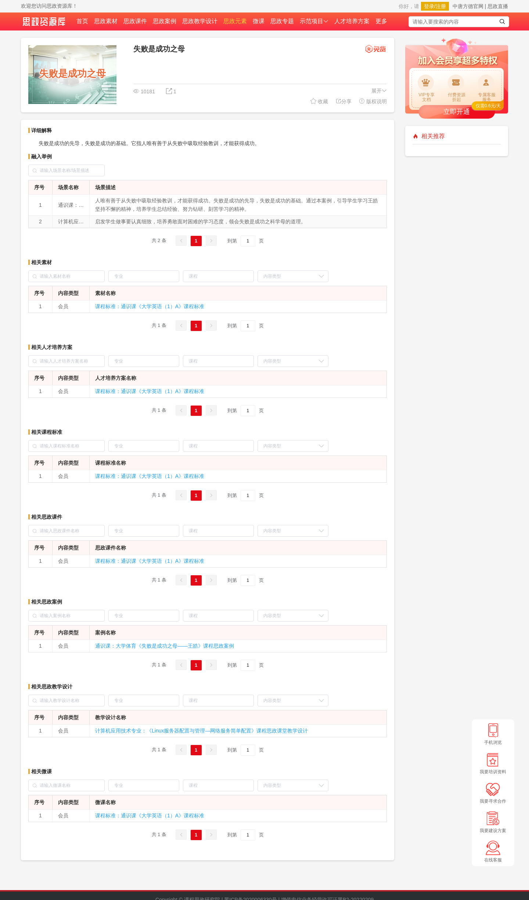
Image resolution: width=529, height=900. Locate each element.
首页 (82, 21)
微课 (258, 21)
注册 (441, 6)
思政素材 (106, 21)
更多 (381, 21)
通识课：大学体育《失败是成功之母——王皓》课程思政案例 (164, 646)
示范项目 (314, 21)
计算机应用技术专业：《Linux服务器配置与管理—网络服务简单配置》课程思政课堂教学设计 (201, 731)
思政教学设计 (199, 21)
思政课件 (135, 21)
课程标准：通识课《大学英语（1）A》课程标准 (149, 306)
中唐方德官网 (468, 6)
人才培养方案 (352, 21)
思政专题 (282, 21)
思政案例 (164, 21)
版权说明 (373, 101)
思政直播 (497, 6)
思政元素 (235, 21)
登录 (429, 6)
